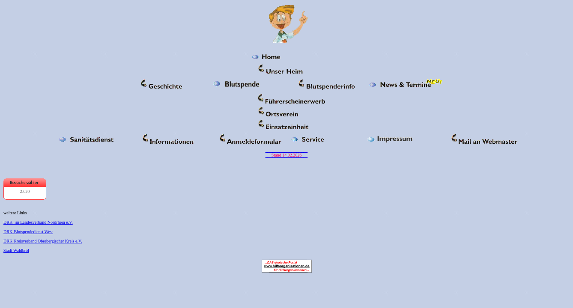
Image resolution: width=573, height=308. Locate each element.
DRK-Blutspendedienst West (28, 231)
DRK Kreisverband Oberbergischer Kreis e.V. (42, 241)
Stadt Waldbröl (16, 250)
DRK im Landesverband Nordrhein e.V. (38, 222)
